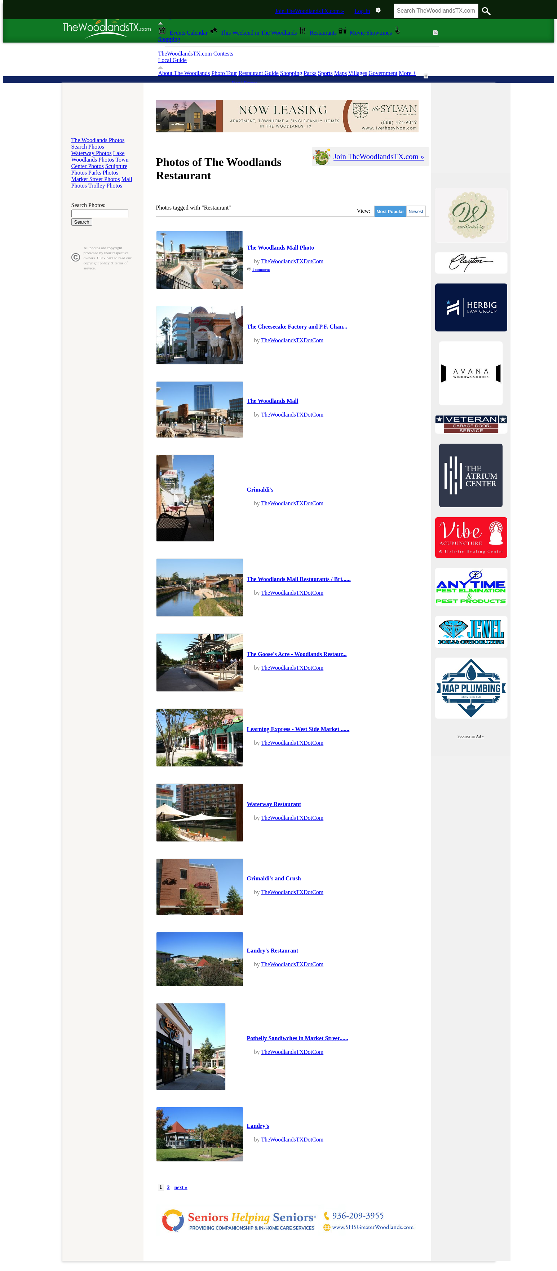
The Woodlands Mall (273, 401)
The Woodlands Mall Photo (280, 248)
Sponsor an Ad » (470, 736)
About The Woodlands (184, 73)
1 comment (261, 269)
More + (407, 73)
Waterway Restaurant (274, 804)
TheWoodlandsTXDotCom (292, 261)
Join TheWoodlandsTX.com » (309, 11)
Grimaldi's (260, 490)
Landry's (258, 1126)
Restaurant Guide (258, 73)
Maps (340, 73)
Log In (362, 11)
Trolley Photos (105, 185)
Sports (325, 73)
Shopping (291, 73)
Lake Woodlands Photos (98, 156)
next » (180, 1187)
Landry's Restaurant (273, 950)
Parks (310, 73)
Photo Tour (224, 73)
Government (382, 73)
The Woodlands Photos (98, 140)
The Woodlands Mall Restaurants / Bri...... (299, 579)
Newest (416, 211)
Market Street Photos (95, 179)
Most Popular (390, 211)
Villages (357, 73)
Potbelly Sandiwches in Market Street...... (297, 1038)
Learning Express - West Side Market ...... (298, 729)
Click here (105, 258)
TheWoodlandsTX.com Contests (195, 53)
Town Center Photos (100, 163)
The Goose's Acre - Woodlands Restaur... (297, 654)
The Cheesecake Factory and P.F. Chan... (297, 327)
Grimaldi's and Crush (274, 878)
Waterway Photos (91, 153)
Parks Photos (103, 173)
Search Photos (87, 147)
